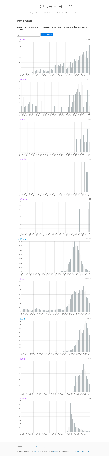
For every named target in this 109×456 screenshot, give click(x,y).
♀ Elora (21, 359)
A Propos (75, 13)
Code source (84, 451)
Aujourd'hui (35, 13)
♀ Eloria (22, 159)
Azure (55, 451)
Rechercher (47, 35)
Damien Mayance (42, 447)
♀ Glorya (22, 199)
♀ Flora (21, 279)
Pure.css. (75, 451)
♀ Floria (22, 79)
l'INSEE (36, 451)
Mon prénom (62, 13)
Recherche (48, 13)
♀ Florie (22, 399)
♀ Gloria (22, 39)
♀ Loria (21, 119)
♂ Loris (21, 319)
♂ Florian (22, 239)
